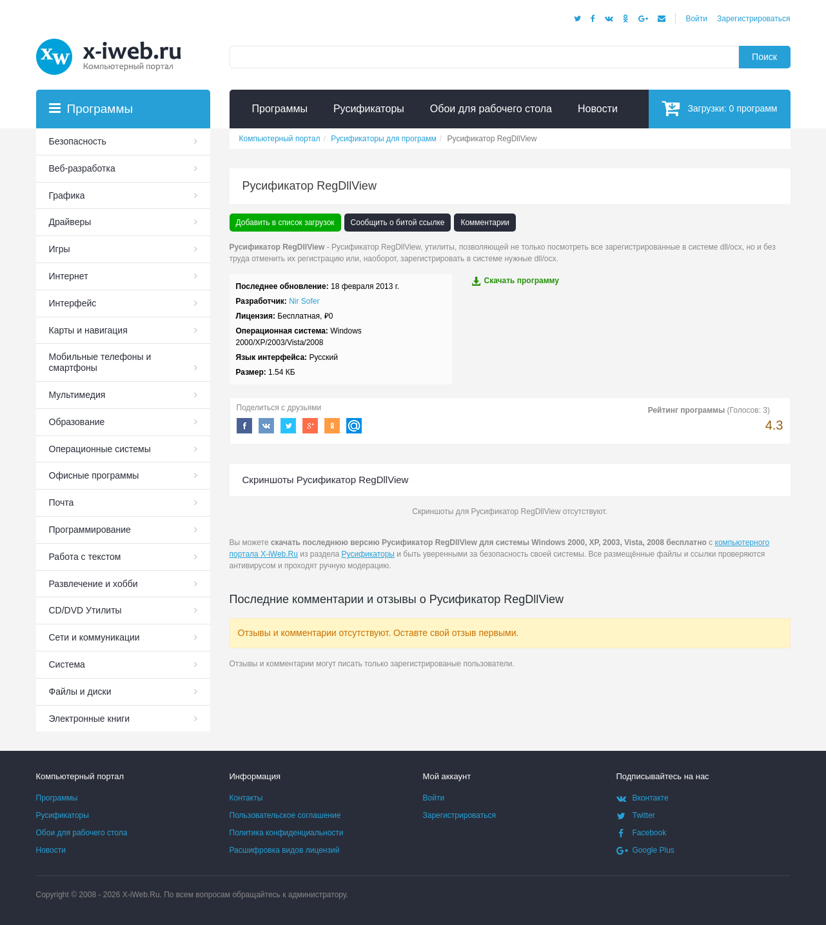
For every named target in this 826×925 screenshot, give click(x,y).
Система (67, 664)
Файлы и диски (80, 691)
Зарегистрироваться (753, 18)
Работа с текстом (85, 557)
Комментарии (484, 222)
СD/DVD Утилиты (85, 610)
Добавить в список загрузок (285, 222)
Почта (61, 502)
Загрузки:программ (719, 108)
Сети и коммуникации (94, 637)
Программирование (90, 529)
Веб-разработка (82, 168)
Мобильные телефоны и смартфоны (100, 362)
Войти (696, 18)
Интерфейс (73, 303)
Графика (67, 195)
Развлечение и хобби (93, 584)
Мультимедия (77, 395)
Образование (77, 422)
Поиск (764, 57)
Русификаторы (368, 554)
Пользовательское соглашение (285, 815)
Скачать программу (515, 281)
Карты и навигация (88, 330)
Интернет (68, 276)
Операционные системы (100, 449)
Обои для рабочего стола (82, 832)
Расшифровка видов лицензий (285, 850)
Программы (57, 797)
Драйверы (70, 222)
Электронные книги (89, 718)
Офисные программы (94, 475)
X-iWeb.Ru (141, 894)
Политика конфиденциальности (287, 832)
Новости (51, 850)
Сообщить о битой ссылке (398, 222)
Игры (59, 249)
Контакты (246, 797)
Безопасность (77, 141)
